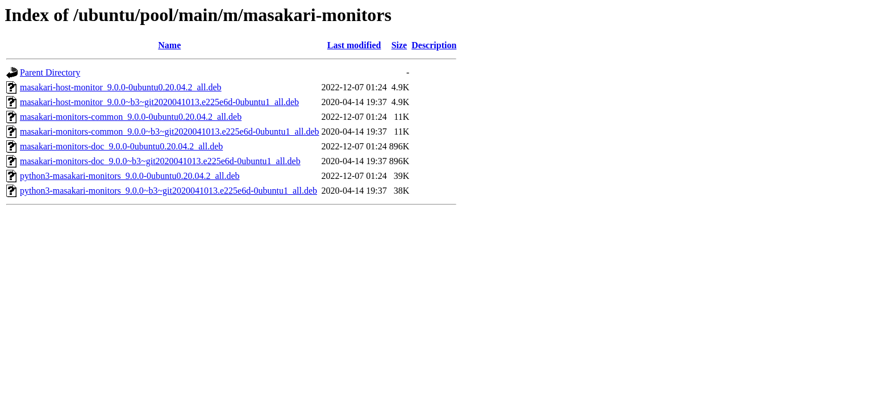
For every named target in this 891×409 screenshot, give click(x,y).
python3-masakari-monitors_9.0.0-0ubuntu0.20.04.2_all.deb (130, 176)
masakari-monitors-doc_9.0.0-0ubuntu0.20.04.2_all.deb (121, 146)
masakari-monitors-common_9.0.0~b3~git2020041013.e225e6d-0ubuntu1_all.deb (169, 131)
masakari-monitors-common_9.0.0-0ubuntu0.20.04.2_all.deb (131, 117)
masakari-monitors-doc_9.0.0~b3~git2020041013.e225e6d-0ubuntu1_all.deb (160, 161)
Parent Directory (50, 72)
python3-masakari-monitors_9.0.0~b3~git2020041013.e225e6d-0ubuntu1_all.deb (168, 190)
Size (399, 45)
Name (169, 45)
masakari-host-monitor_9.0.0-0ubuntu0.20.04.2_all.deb (121, 87)
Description (433, 45)
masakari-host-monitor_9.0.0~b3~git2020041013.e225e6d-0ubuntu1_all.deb (159, 102)
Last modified (354, 45)
